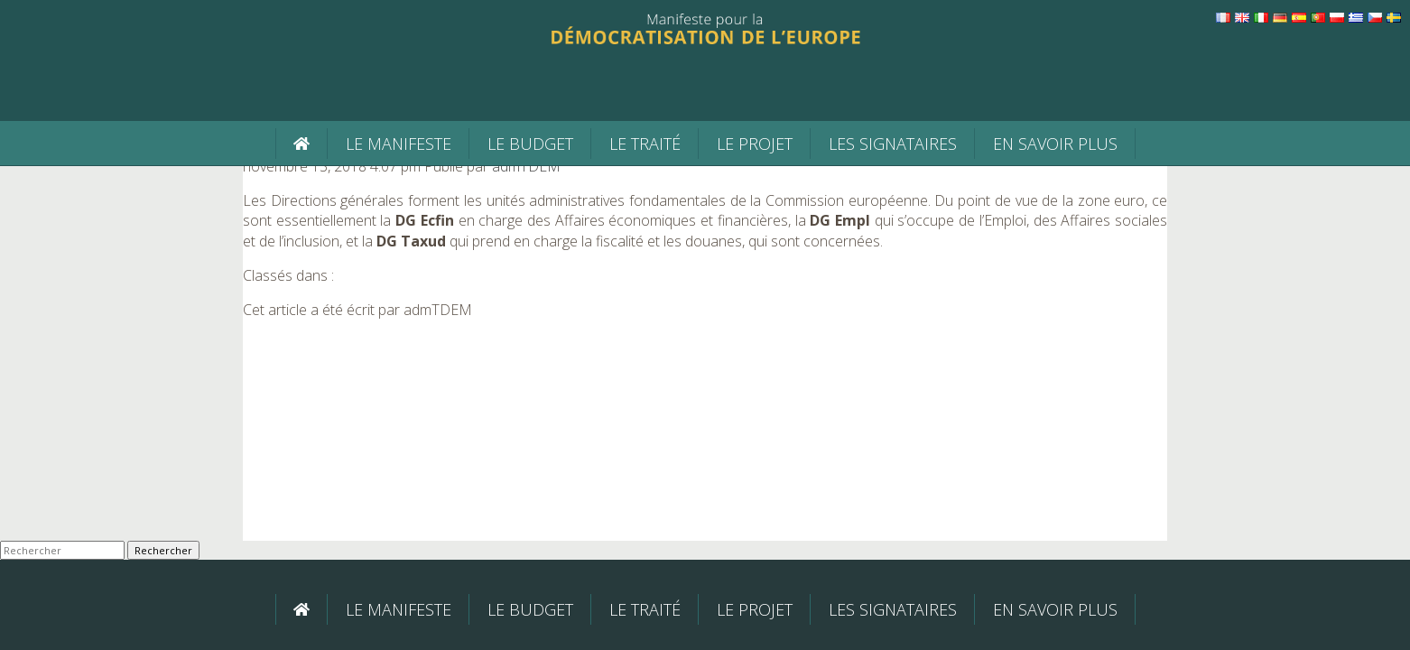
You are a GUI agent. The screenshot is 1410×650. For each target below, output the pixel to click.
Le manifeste (398, 143)
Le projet (755, 143)
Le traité (645, 143)
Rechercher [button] (163, 550)
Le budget (530, 143)
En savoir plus (1055, 143)
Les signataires (893, 143)
